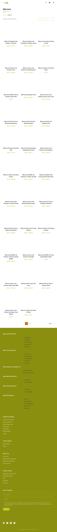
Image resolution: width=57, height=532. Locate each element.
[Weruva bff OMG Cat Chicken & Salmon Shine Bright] (11, 244)
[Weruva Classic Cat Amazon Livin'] (11, 57)
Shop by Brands (8, 395)
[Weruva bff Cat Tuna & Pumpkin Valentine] (46, 191)
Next (51, 323)
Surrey (5, 433)
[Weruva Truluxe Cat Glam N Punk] (28, 299)
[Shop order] (46, 19)
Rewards (5, 480)
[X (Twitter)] (7, 523)
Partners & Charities (8, 460)
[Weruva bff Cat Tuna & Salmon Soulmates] (11, 217)
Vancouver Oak (7, 421)
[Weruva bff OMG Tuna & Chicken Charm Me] (11, 84)
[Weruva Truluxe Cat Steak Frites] (46, 57)
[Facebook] (4, 523)
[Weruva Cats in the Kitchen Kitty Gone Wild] (11, 273)
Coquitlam (6, 428)
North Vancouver (8, 424)
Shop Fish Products (9, 385)
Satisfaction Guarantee (9, 458)
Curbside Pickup (8, 475)
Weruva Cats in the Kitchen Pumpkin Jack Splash (11, 312)
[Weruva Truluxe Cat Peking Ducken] (46, 217)
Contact (5, 482)
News (4, 445)
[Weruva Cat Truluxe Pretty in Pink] (46, 30)
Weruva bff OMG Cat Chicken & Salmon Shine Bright (11, 256)
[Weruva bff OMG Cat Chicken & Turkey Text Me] (28, 164)
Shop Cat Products (9, 350)
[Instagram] (11, 523)
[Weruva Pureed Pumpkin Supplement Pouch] (28, 137)
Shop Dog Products (9, 333)
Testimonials (6, 463)
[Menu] (53, 2)
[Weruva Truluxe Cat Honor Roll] (11, 137)
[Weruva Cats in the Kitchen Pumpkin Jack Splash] (11, 299)
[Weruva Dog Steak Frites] (28, 84)
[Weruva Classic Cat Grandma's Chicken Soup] (28, 30)
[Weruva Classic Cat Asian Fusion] (11, 164)
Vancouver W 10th (8, 419)
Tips (4, 478)
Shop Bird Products (10, 376)
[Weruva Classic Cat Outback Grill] (46, 110)
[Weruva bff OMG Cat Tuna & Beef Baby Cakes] (46, 244)
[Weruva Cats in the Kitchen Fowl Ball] (28, 244)
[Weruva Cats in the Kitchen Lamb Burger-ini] (28, 57)
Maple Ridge (6, 430)
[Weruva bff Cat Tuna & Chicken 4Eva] (46, 273)
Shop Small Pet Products (11, 366)
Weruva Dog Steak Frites (28, 94)
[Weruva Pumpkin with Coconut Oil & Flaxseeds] (46, 164)
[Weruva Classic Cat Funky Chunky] (28, 217)
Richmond (6, 426)
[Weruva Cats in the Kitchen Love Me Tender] (11, 191)
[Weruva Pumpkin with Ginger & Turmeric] (11, 30)
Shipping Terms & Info (9, 473)
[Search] (46, 2)
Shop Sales (6, 443)
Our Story (5, 456)
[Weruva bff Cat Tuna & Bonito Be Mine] (28, 110)
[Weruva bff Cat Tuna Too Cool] (28, 273)
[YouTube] (14, 523)
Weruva (7, 11)
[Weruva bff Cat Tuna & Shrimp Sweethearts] (11, 110)
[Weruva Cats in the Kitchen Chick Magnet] (46, 137)
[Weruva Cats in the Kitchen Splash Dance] (28, 191)
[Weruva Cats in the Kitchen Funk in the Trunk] (46, 84)
